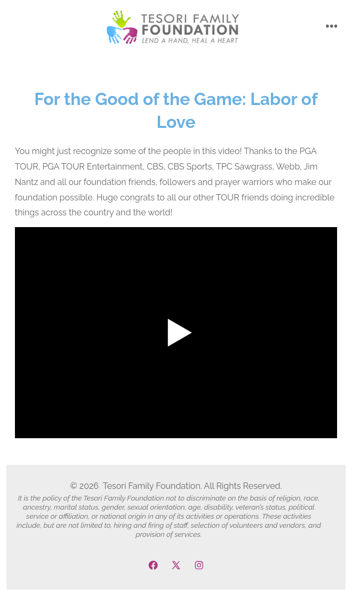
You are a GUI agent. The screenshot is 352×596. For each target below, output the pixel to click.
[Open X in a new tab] (176, 565)
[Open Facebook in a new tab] (153, 565)
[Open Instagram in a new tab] (199, 565)
